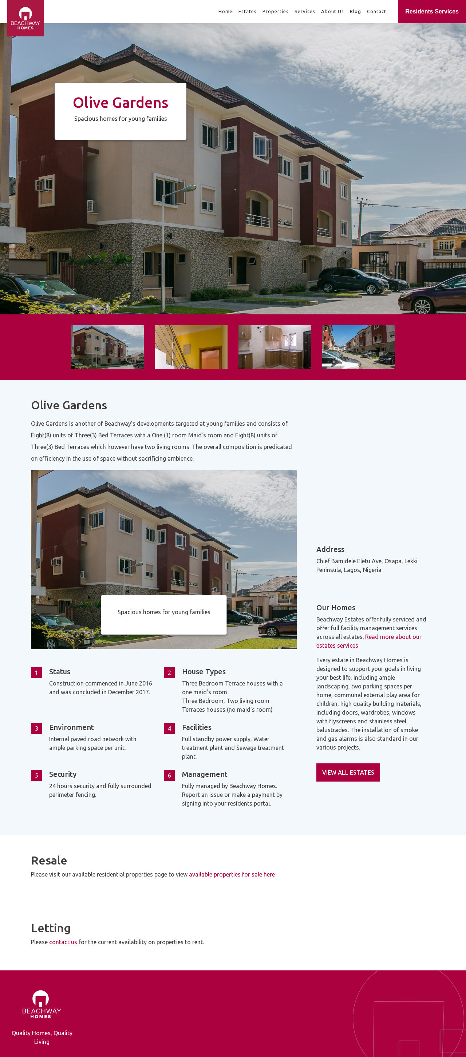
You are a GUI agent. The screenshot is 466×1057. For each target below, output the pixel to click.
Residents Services (432, 11)
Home (225, 11)
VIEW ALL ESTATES (348, 772)
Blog (355, 11)
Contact (376, 11)
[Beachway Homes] (3, 12)
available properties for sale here (232, 874)
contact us (63, 942)
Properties (275, 11)
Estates (247, 11)
